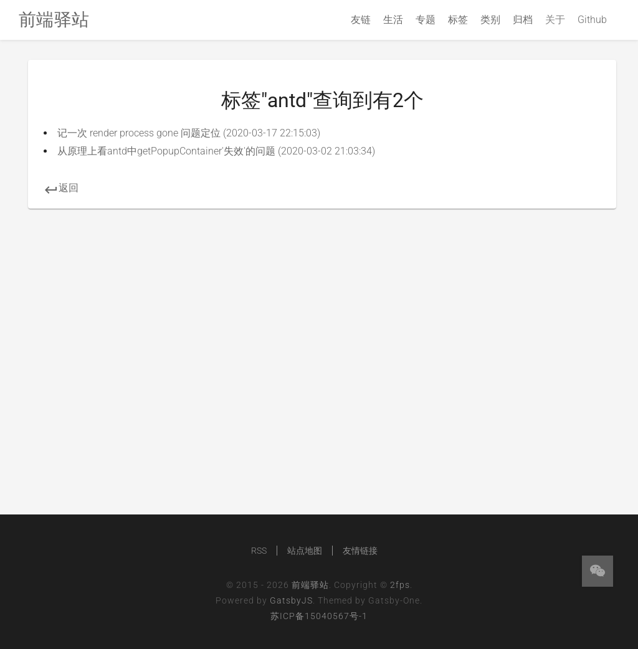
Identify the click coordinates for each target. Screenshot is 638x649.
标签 (458, 20)
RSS (259, 551)
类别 (490, 20)
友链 (361, 20)
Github (592, 20)
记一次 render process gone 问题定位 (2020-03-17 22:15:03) (188, 133)
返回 (61, 188)
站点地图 (304, 551)
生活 (393, 20)
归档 (523, 20)
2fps (400, 585)
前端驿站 (310, 585)
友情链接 (360, 551)
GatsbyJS (291, 600)
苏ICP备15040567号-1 (319, 616)
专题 (426, 20)
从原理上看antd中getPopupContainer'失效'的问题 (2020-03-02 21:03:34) (216, 151)
